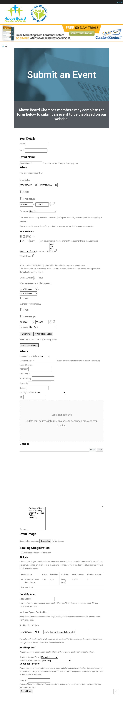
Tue (51, 246)
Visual (92, 449)
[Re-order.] (21, 236)
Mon (51, 244)
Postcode (24, 383)
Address (24, 369)
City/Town (25, 374)
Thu (51, 251)
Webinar (36, 515)
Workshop (36, 517)
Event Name (28, 157)
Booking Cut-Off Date (29, 625)
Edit (27, 582)
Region (23, 388)
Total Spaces (25, 599)
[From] (28, 185)
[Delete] (54, 203)
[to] (49, 185)
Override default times (30, 304)
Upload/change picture (29, 541)
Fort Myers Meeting (36, 508)
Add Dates (25, 256)
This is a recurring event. (31, 173)
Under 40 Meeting (36, 513)
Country (24, 392)
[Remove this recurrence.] (24, 236)
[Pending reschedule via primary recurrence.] (30, 236)
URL (21, 397)
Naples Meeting (36, 511)
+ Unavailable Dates (43, 334)
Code (100, 449)
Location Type (26, 356)
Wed (51, 249)
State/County (25, 378)
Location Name (27, 361)
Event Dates (25, 180)
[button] (50, 204)
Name (22, 144)
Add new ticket (27, 587)
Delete (32, 582)
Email (22, 150)
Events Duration (26, 278)
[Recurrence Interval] (37, 241)
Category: (24, 529)
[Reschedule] (55, 250)
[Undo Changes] (33, 236)
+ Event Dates (26, 334)
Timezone (24, 211)
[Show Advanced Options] (27, 236)
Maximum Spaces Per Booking (33, 612)
